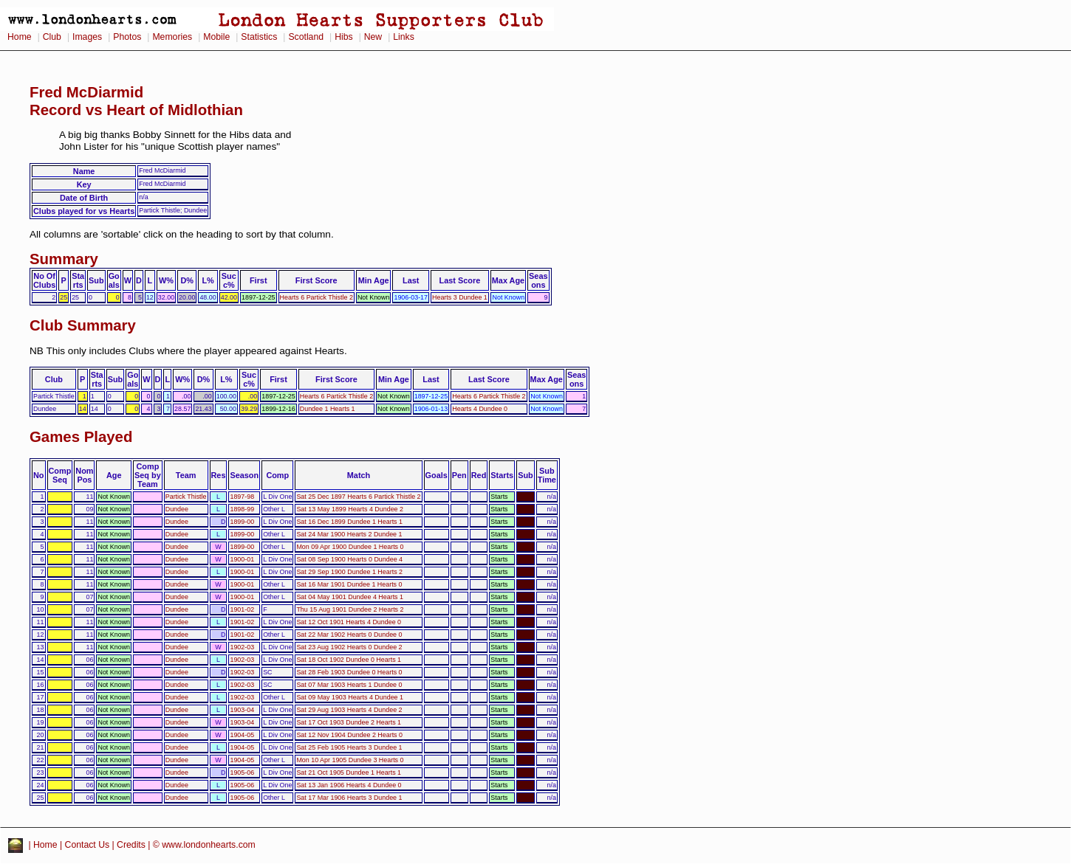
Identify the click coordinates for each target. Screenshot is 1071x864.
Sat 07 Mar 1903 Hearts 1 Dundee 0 (349, 684)
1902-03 (242, 647)
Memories (172, 37)
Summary (64, 259)
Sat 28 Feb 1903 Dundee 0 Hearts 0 (349, 672)
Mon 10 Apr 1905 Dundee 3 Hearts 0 (349, 760)
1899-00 (242, 521)
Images (87, 37)
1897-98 (242, 496)
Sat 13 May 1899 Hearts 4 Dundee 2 (349, 509)
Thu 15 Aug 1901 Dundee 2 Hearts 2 (349, 609)
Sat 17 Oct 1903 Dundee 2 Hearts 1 (348, 722)
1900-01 (242, 559)
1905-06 (242, 772)
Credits (131, 845)
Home (19, 37)
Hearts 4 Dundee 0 (479, 408)
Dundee (176, 509)
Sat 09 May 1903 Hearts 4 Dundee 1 (349, 697)
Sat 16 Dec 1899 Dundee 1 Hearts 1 (349, 521)
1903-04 (242, 709)
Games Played (81, 437)
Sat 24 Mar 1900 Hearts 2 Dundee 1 (349, 534)
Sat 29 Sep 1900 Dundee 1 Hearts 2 (349, 572)
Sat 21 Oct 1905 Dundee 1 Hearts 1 (348, 772)
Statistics (259, 37)
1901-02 (242, 609)
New (373, 37)
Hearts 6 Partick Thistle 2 (316, 297)
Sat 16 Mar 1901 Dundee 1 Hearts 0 (349, 584)
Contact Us (87, 845)
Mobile (216, 37)
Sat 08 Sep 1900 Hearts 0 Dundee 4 (349, 559)
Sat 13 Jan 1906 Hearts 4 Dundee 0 (348, 785)
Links (403, 37)
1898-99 (242, 509)
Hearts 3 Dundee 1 (459, 297)
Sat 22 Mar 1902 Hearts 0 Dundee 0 (349, 634)
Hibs (343, 37)
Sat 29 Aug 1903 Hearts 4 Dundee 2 (349, 709)
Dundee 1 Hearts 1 (327, 408)
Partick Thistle (186, 496)
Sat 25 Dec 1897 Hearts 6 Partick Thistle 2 (358, 496)
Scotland (306, 37)
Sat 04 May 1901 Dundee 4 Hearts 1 (349, 597)
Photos (127, 37)
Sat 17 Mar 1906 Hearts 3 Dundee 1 (349, 797)
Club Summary (83, 325)
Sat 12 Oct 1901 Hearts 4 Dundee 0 (348, 622)
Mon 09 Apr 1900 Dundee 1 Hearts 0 (349, 546)
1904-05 (242, 735)
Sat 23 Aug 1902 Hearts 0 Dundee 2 (349, 647)
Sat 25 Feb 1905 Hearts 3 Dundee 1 (349, 747)
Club (52, 37)
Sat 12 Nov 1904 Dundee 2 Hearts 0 (349, 735)
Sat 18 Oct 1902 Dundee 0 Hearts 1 (348, 659)
